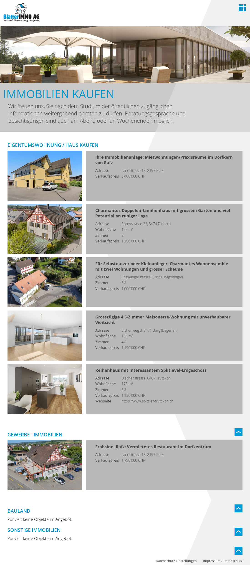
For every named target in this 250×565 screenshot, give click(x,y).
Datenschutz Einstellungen (176, 561)
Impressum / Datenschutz (222, 561)
